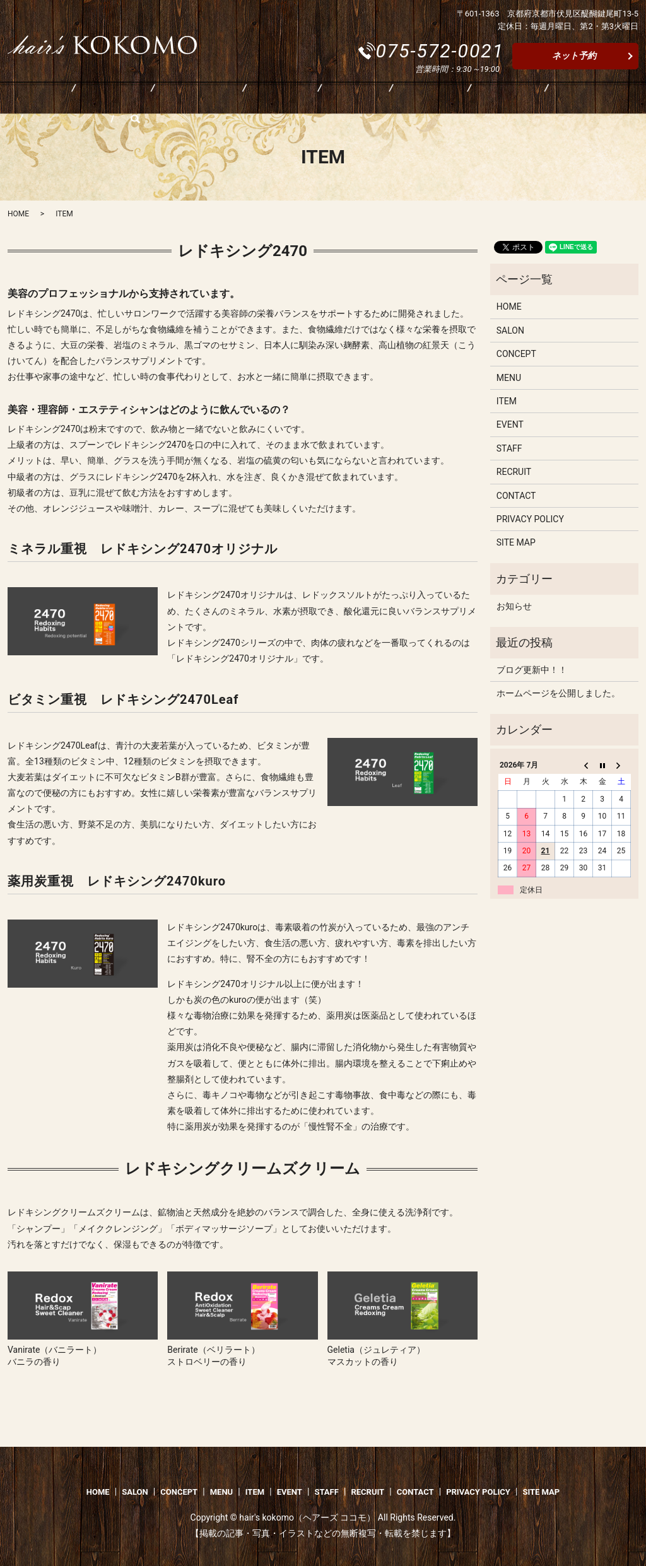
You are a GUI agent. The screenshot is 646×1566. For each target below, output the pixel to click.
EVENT (331, 99)
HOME (25, 99)
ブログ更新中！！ (531, 670)
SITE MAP (516, 542)
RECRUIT (456, 99)
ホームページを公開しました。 (558, 693)
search (589, 99)
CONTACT (528, 99)
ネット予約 (574, 55)
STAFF (391, 99)
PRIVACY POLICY (530, 519)
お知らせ (514, 606)
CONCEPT (152, 99)
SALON (85, 99)
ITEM (274, 99)
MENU (219, 99)
